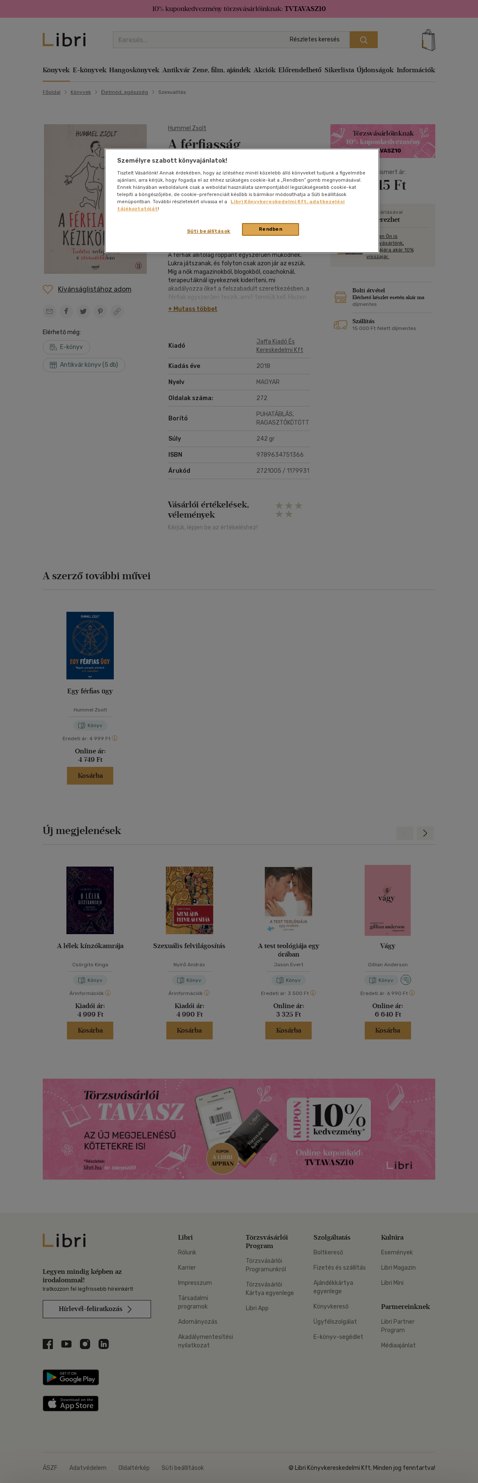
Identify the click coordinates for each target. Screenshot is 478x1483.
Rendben (271, 229)
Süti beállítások (209, 231)
